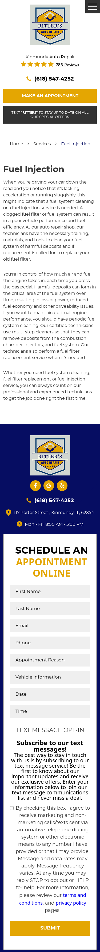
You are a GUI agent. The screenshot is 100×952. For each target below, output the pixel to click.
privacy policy (71, 903)
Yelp (62, 485)
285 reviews (67, 65)
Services (42, 144)
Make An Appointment (50, 96)
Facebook (35, 485)
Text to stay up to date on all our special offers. (49, 114)
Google (48, 485)
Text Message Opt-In (50, 730)
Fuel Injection (75, 144)
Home (16, 144)
